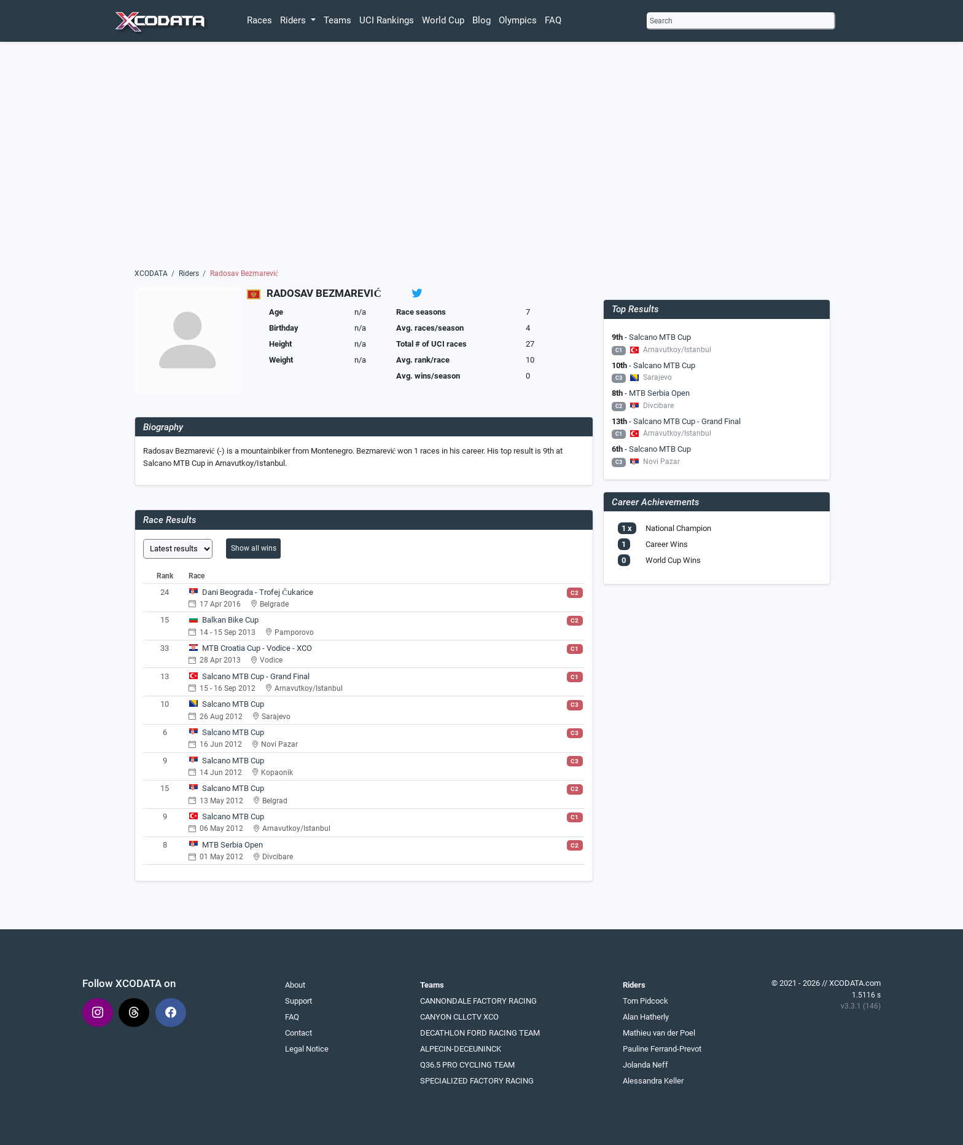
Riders (189, 273)
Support (298, 1000)
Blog (481, 20)
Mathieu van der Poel (659, 1032)
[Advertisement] (482, 158)
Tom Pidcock (645, 1000)
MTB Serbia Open (232, 844)
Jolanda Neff (645, 1064)
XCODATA (151, 273)
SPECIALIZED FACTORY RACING (477, 1080)
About (295, 985)
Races (259, 20)
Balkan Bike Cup (230, 619)
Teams (337, 20)
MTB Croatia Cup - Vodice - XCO (257, 648)
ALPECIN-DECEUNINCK (460, 1048)
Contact (298, 1032)
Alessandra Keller (653, 1080)
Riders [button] (294, 20)
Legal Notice (307, 1048)
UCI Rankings (386, 20)
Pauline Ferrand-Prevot (662, 1048)
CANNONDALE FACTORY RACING (478, 1000)
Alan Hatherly (646, 1016)
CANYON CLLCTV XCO (459, 1016)
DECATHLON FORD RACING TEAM (480, 1032)
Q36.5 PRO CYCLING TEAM (467, 1064)
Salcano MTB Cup (233, 704)
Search (661, 21)
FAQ (553, 20)
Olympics (518, 20)
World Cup (443, 20)
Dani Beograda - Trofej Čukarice (257, 592)
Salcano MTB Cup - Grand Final (256, 676)
